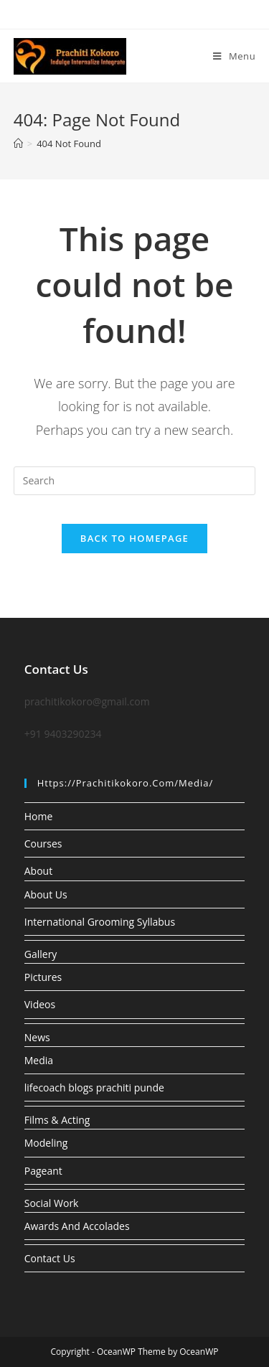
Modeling (46, 1143)
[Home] (18, 143)
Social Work (51, 1203)
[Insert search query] (135, 480)
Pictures (43, 977)
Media (38, 1060)
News (37, 1037)
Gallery (40, 954)
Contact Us (49, 1258)
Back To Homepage (134, 538)
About (38, 871)
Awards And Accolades (77, 1226)
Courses (43, 843)
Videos (39, 1004)
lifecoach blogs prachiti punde (94, 1087)
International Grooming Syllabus (99, 922)
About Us (45, 894)
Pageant (43, 1171)
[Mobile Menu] (234, 56)
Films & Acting (57, 1120)
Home (38, 816)
